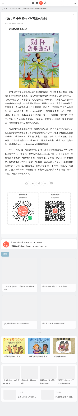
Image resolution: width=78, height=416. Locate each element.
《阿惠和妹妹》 (60, 360)
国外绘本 (13, 8)
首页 (5, 8)
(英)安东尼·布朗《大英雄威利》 (56, 284)
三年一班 (20, 247)
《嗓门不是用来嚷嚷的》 (38, 360)
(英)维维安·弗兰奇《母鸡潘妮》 (17, 321)
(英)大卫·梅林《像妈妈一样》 (55, 321)
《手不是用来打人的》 (12, 360)
